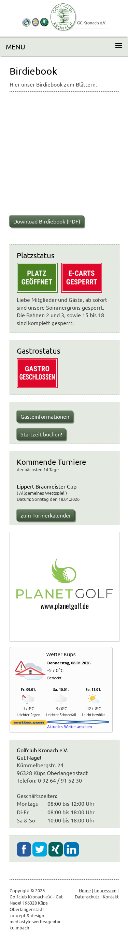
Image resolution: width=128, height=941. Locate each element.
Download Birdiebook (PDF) (46, 221)
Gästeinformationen (44, 416)
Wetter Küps (60, 654)
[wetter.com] (28, 723)
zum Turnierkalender (45, 515)
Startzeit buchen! (41, 434)
